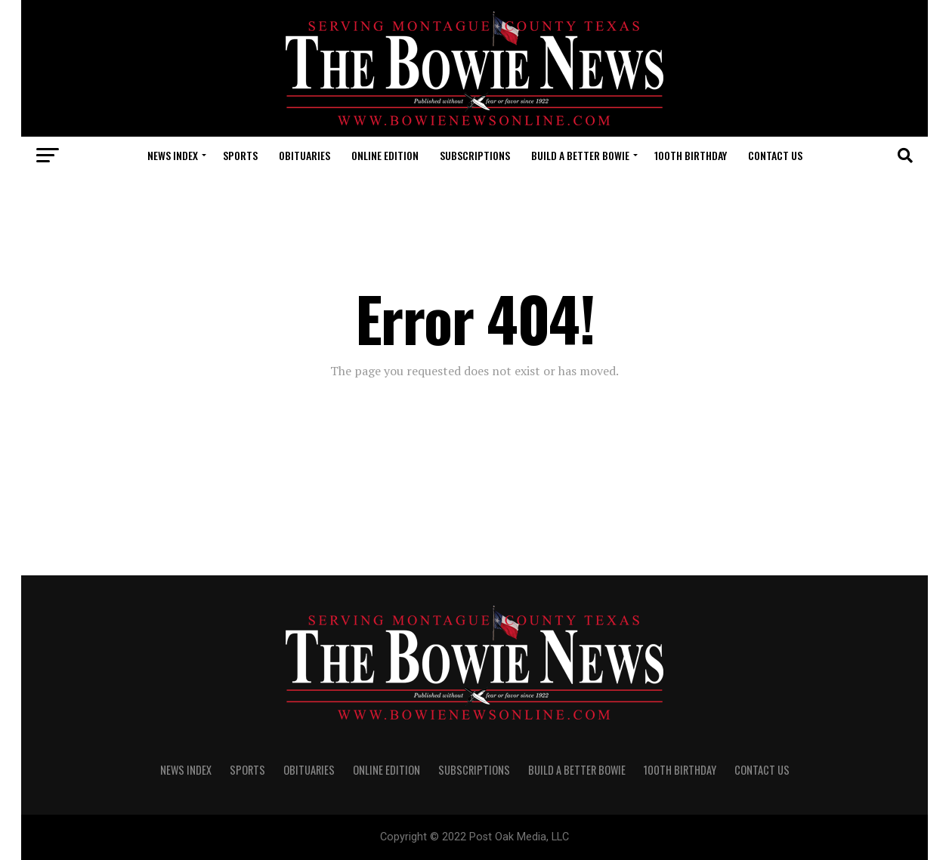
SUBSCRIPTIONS (475, 155)
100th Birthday (690, 155)
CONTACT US (775, 155)
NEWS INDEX (172, 155)
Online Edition (385, 155)
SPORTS (240, 155)
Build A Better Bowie (580, 155)
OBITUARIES (304, 155)
